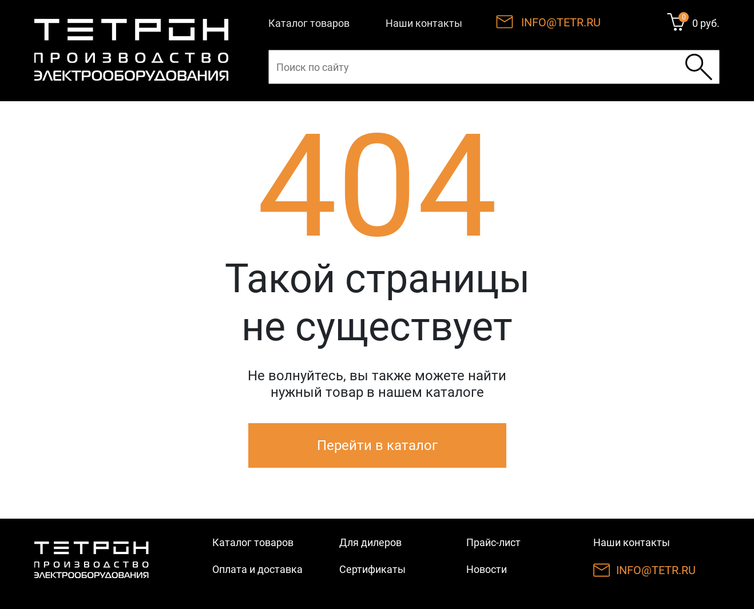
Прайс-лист (493, 542)
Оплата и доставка (257, 569)
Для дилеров (370, 542)
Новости (486, 569)
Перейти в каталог (377, 445)
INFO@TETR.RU (561, 22)
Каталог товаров (309, 23)
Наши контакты (424, 23)
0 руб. (706, 23)
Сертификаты (372, 569)
